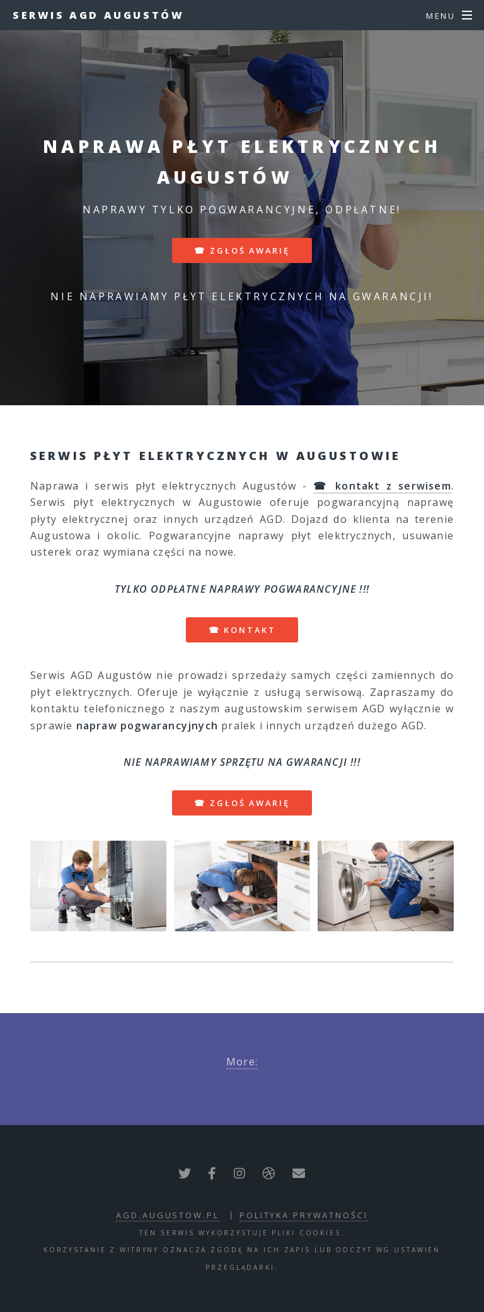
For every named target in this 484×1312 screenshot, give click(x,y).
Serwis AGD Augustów (98, 15)
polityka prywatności (303, 1215)
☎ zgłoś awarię (241, 250)
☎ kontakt (242, 630)
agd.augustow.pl (167, 1215)
